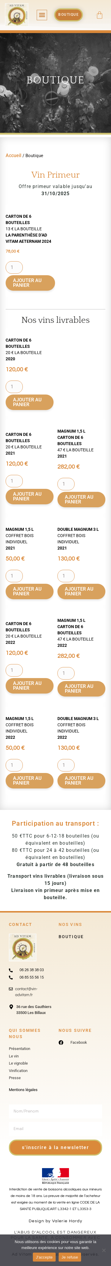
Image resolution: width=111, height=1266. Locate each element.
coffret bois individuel (20, 538)
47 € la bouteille (75, 443)
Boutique (71, 936)
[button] (42, 15)
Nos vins (70, 924)
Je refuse (70, 1257)
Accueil (13, 155)
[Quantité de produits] (14, 267)
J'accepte (44, 1257)
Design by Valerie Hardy (55, 1221)
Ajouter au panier (27, 283)
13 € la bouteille (28, 229)
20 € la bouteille (24, 349)
